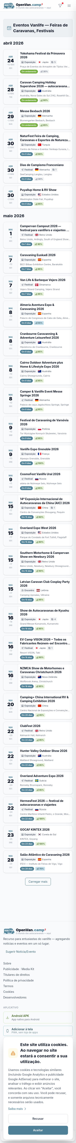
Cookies (8, 991)
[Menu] (69, 5)
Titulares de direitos (16, 974)
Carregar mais (38, 881)
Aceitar (38, 1130)
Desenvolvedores (15, 997)
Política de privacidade (18, 980)
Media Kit (27, 969)
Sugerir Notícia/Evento (21, 951)
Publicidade (11, 969)
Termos (8, 986)
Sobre (7, 963)
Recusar (38, 1118)
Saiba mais (17, 1108)
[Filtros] (60, 5)
